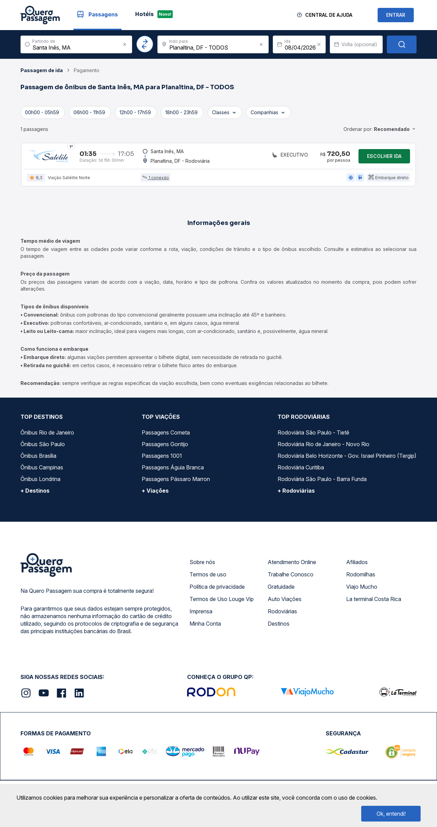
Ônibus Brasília (38, 457)
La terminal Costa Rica (373, 601)
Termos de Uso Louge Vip (221, 601)
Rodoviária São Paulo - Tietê (313, 434)
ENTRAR (395, 15)
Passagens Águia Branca (173, 469)
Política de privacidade (217, 588)
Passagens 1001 (162, 457)
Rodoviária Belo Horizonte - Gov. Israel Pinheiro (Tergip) (347, 457)
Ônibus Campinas (41, 469)
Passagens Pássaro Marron (176, 481)
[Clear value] (319, 44)
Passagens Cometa (166, 434)
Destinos (279, 625)
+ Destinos (35, 492)
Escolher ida (384, 157)
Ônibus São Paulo (42, 446)
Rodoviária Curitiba (301, 469)
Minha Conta (205, 625)
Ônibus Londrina (40, 481)
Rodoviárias (282, 613)
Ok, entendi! (391, 813)
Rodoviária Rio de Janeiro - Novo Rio (323, 446)
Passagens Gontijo (165, 446)
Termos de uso (207, 576)
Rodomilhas (360, 576)
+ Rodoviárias (296, 492)
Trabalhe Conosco (290, 576)
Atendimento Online (292, 564)
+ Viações (155, 492)
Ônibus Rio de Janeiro (47, 434)
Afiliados (357, 564)
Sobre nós (202, 564)
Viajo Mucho (361, 588)
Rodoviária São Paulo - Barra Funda (322, 481)
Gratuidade (281, 588)
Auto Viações (284, 601)
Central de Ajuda (328, 15)
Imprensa (200, 613)
